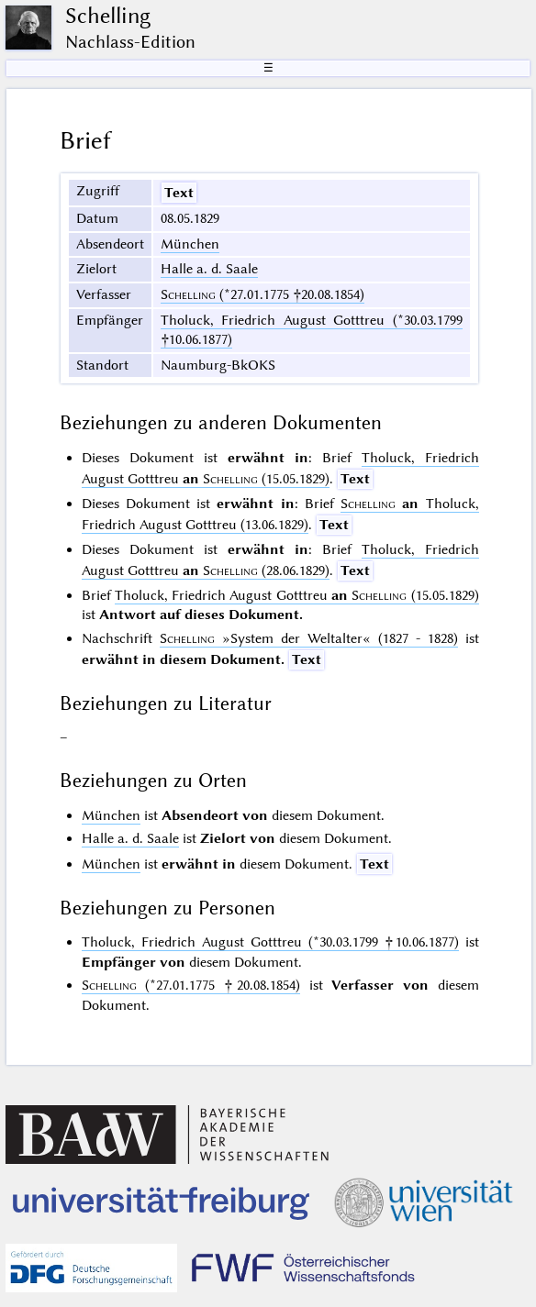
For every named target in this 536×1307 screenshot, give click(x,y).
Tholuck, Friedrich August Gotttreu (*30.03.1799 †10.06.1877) (270, 942)
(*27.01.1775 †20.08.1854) (262, 294)
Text (179, 192)
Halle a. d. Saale (209, 268)
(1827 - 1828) (309, 638)
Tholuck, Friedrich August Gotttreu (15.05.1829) (297, 595)
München (190, 244)
